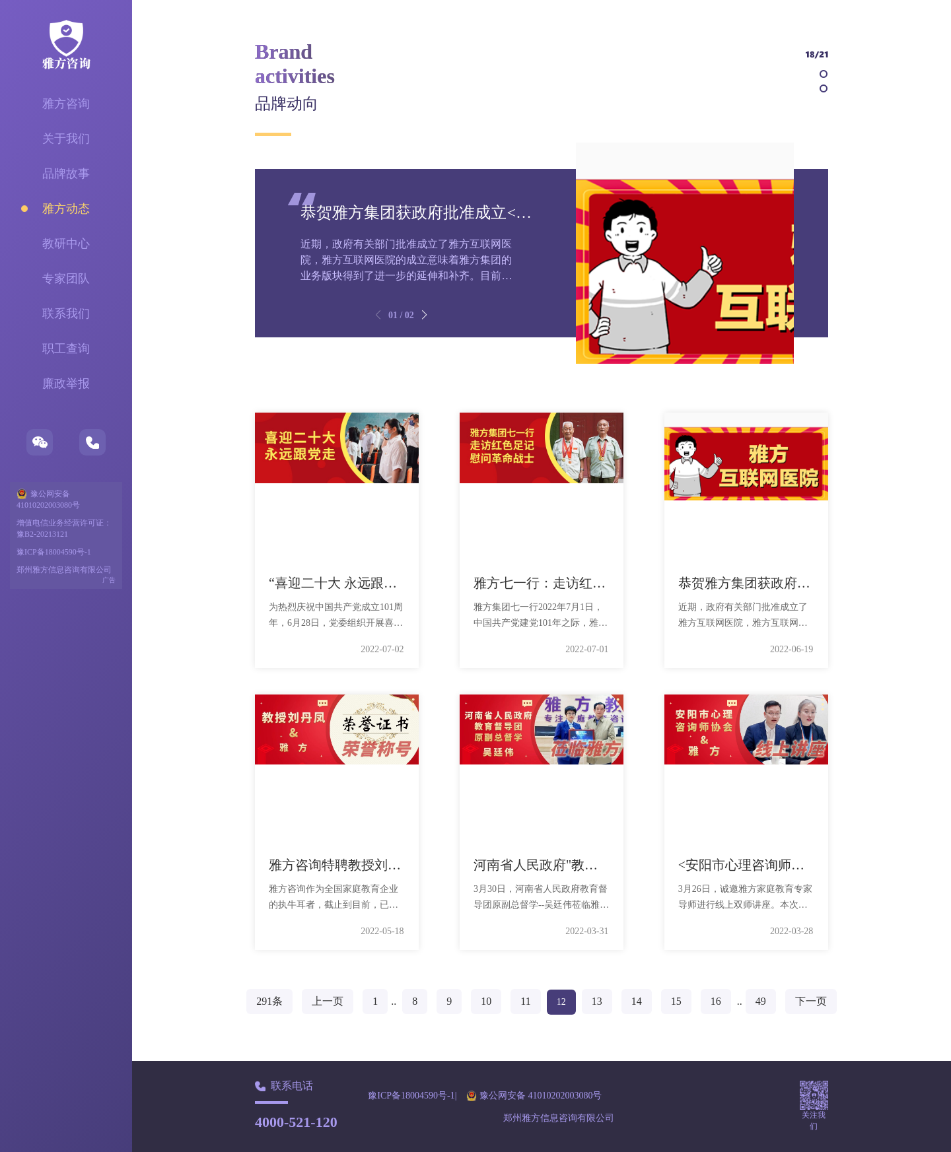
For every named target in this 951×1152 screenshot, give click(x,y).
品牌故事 (66, 174)
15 (676, 1001)
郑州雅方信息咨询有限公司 (64, 569)
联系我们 (66, 314)
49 (761, 1001)
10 (486, 1001)
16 (716, 1001)
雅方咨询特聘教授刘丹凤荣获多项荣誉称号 (394, 865)
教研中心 (66, 244)
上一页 (327, 1001)
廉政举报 (66, 384)
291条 (269, 1001)
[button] (424, 315)
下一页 (811, 1001)
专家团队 (66, 279)
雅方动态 (66, 209)
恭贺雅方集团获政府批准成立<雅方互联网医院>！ (475, 212)
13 (597, 1001)
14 (636, 1001)
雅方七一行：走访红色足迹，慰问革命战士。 (606, 583)
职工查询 (66, 349)
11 (525, 1001)
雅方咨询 (66, 104)
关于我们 (66, 139)
